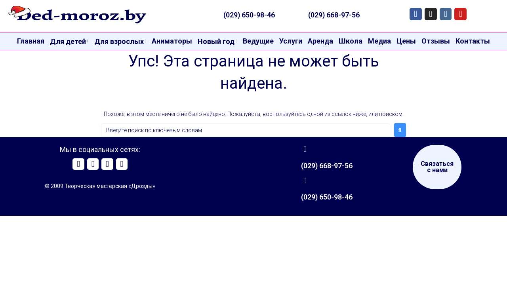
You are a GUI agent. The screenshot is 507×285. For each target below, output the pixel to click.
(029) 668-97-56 (334, 15)
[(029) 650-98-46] (305, 180)
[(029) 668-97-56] (305, 149)
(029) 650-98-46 (249, 15)
